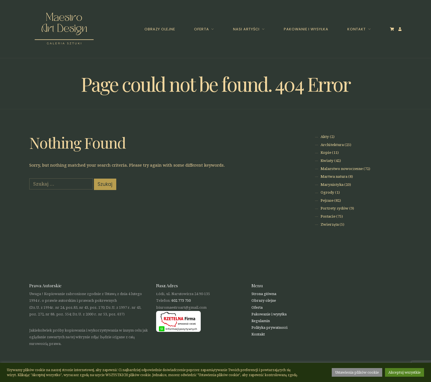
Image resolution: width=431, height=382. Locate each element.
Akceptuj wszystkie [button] (404, 372)
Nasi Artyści (246, 29)
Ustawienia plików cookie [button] (357, 372)
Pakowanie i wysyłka (306, 29)
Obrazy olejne (159, 29)
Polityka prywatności (269, 327)
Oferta (201, 29)
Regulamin (260, 321)
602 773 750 (181, 300)
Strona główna (264, 294)
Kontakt (356, 29)
